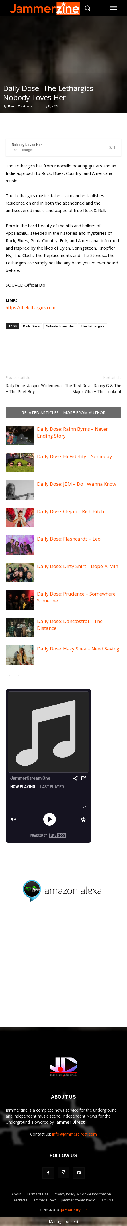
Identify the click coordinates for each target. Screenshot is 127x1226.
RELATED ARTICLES (40, 413)
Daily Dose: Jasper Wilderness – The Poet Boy (34, 388)
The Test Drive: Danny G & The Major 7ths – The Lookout (93, 388)
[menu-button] (113, 8)
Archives (20, 1200)
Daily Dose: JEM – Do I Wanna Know (76, 483)
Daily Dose (31, 326)
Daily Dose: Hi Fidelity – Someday (74, 456)
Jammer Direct (44, 1200)
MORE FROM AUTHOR (84, 413)
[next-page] (18, 676)
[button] (87, 8)
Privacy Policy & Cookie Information (82, 1194)
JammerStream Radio (78, 1200)
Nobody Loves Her (60, 326)
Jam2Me (107, 1200)
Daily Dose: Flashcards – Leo (69, 538)
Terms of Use (37, 1194)
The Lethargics (93, 326)
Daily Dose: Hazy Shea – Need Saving (78, 648)
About (16, 1194)
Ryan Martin (18, 106)
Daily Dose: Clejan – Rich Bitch (70, 511)
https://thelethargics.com (30, 307)
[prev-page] (9, 676)
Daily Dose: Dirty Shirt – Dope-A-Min (77, 566)
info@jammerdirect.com (74, 1134)
